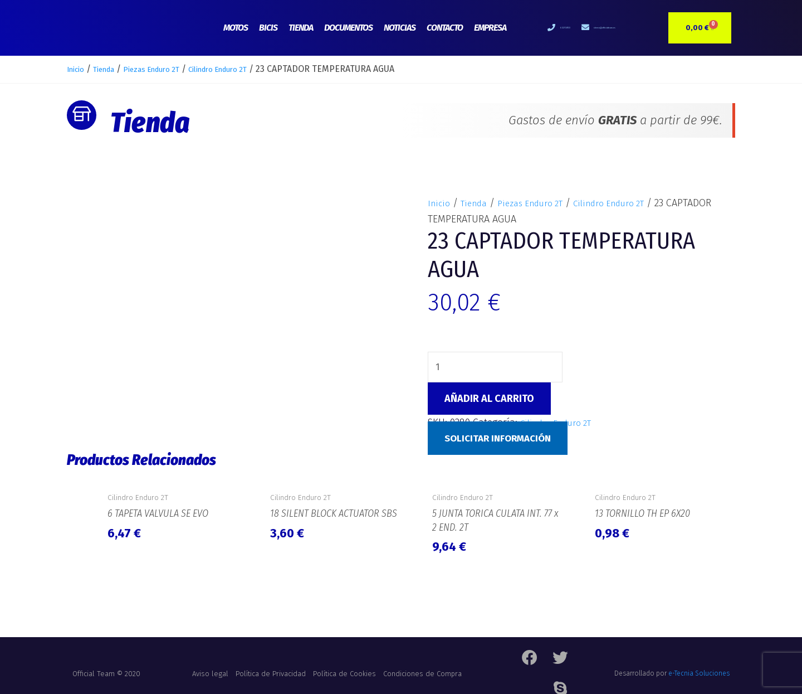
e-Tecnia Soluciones (699, 669)
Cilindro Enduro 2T (253, 69)
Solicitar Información (501, 440)
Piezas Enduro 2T (170, 69)
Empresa (490, 27)
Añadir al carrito (489, 400)
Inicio (78, 69)
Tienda (300, 27)
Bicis (268, 27)
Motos (235, 27)
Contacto (445, 27)
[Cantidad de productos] (499, 368)
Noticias (399, 27)
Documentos (348, 27)
